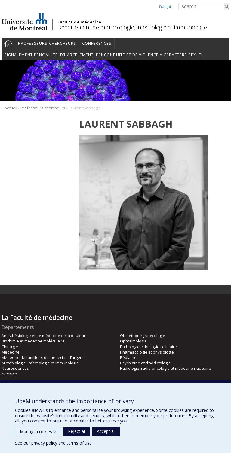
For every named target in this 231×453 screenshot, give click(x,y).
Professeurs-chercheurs (47, 43)
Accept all (106, 431)
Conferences (97, 43)
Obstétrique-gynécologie (142, 335)
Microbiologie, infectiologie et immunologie (40, 363)
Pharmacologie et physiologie (147, 352)
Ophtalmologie (133, 341)
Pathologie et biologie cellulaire (148, 346)
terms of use (79, 443)
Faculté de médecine (79, 22)
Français (165, 6)
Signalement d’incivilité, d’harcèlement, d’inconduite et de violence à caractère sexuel (103, 54)
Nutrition (9, 374)
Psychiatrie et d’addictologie (145, 363)
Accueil (8, 43)
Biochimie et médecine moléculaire (33, 341)
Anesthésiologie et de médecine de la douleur (43, 335)
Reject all (77, 431)
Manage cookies (38, 431)
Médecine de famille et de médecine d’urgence (44, 357)
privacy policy (44, 443)
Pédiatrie (128, 357)
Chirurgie (10, 346)
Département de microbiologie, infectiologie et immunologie (132, 27)
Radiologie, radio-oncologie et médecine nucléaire (165, 368)
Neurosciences (15, 368)
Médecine (11, 352)
